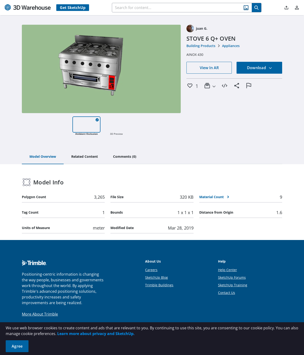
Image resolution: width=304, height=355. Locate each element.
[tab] (43, 156)
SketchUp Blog (156, 277)
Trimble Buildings (159, 285)
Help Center (227, 270)
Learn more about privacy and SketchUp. (96, 333)
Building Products (200, 45)
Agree (17, 346)
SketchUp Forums (232, 277)
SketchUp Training (232, 285)
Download (259, 67)
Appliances (231, 45)
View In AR (209, 67)
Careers (151, 270)
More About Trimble (40, 314)
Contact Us (226, 292)
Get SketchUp (73, 7)
